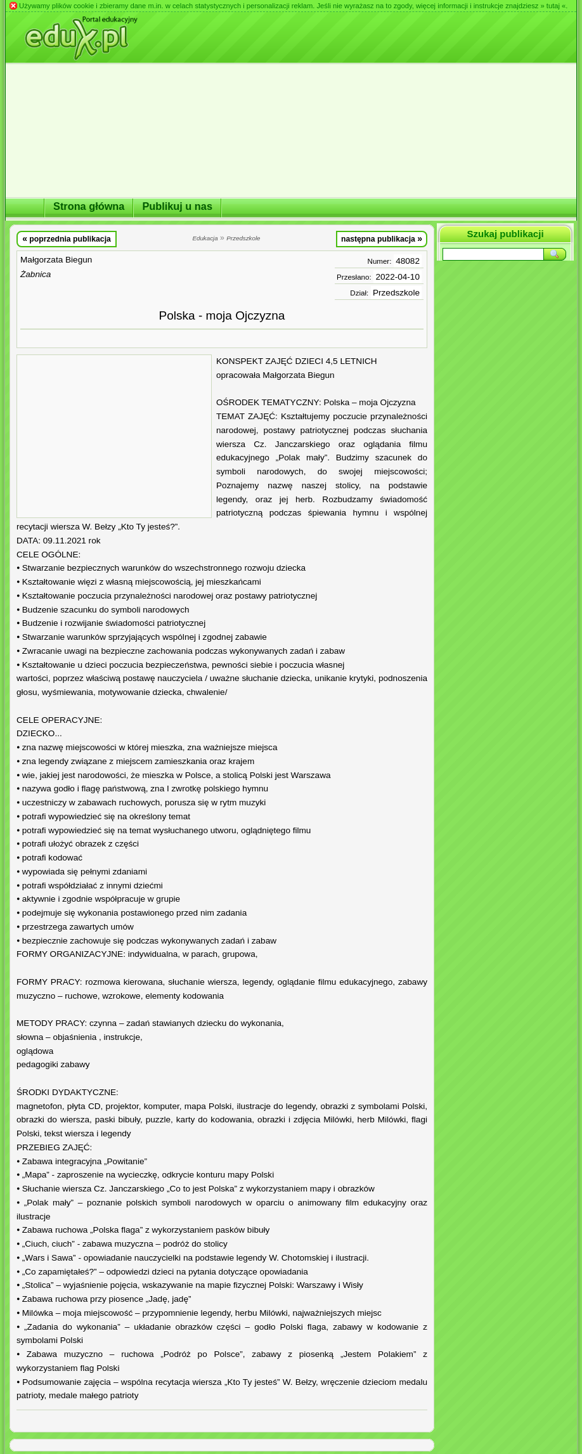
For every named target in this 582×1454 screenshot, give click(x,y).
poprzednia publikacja (66, 238)
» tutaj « (553, 6)
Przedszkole (396, 292)
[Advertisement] (114, 436)
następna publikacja (381, 238)
